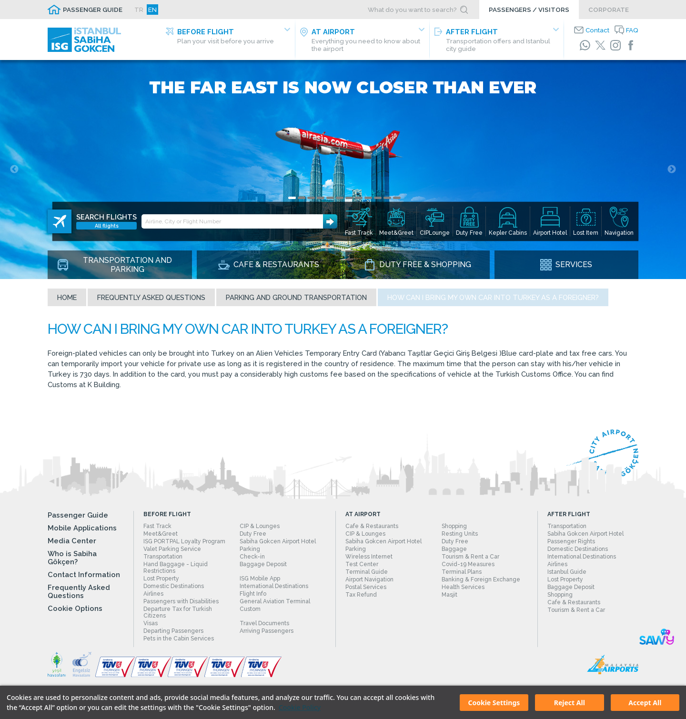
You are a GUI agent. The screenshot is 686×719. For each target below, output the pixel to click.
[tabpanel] (343, 169)
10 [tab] (378, 198)
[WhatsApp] (585, 45)
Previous (14, 169)
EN (152, 9)
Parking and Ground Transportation (296, 297)
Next (671, 169)
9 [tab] (368, 198)
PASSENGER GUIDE (92, 9)
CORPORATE (608, 9)
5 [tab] (330, 198)
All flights (107, 226)
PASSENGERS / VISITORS (529, 9)
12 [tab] (397, 198)
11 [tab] (387, 198)
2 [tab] (301, 198)
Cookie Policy (300, 707)
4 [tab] (320, 198)
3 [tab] (311, 198)
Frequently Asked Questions (151, 297)
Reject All (569, 702)
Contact (597, 30)
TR (138, 9)
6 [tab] (339, 198)
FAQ (632, 30)
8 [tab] (359, 198)
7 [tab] (349, 198)
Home (67, 297)
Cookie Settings (494, 702)
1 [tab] (292, 198)
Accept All (644, 702)
